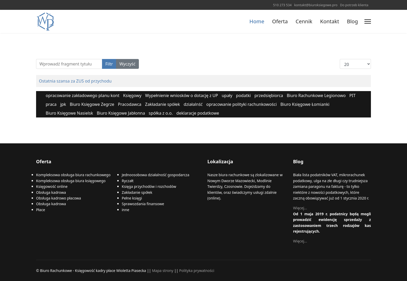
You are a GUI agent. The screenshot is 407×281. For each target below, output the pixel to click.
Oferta (280, 21)
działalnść (193, 104)
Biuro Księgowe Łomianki (304, 104)
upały (227, 95)
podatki (243, 95)
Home (256, 21)
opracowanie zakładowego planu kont (82, 95)
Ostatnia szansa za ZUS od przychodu (75, 81)
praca (51, 104)
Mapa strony (162, 270)
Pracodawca (129, 104)
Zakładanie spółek (162, 104)
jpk (63, 104)
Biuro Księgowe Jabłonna (121, 113)
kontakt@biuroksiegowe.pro (315, 5)
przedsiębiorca (268, 95)
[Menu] (367, 21)
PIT (352, 95)
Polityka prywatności (196, 270)
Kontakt (329, 21)
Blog (352, 21)
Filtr (109, 64)
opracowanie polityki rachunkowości (241, 104)
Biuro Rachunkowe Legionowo (316, 95)
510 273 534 (282, 5)
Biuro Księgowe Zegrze (92, 104)
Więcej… (300, 207)
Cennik (304, 21)
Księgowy (132, 95)
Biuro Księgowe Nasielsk (69, 113)
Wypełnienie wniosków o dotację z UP (181, 95)
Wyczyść (127, 64)
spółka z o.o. (161, 113)
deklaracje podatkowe (198, 113)
